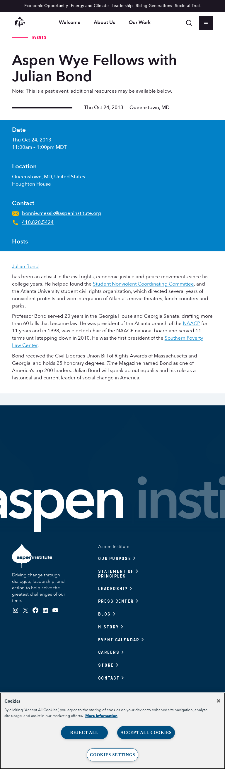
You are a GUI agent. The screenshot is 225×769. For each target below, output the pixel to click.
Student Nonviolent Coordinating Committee (143, 284)
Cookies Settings (112, 754)
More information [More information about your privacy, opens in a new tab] (101, 715)
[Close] (218, 700)
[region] (112, 730)
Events (39, 37)
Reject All (84, 732)
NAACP (191, 323)
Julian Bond (25, 266)
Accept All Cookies (145, 732)
